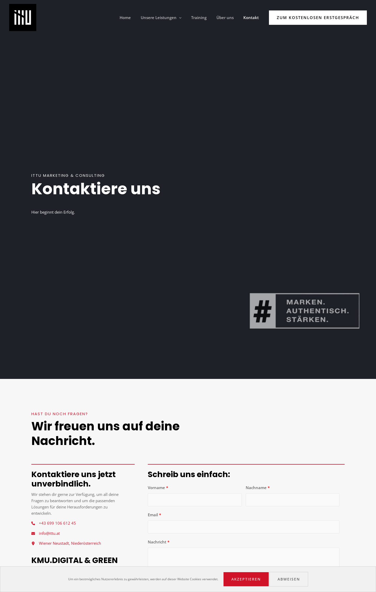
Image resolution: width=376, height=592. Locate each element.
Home (134, 17)
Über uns (228, 17)
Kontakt (252, 17)
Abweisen (289, 579)
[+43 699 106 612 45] (53, 523)
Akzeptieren (246, 579)
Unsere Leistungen (168, 17)
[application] (185, 17)
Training (204, 17)
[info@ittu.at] (45, 533)
